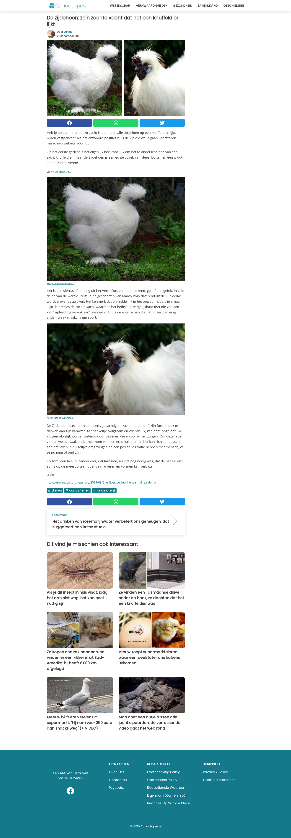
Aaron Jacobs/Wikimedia (60, 417)
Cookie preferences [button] (219, 779)
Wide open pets (61, 171)
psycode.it (117, 787)
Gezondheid (182, 6)
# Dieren (55, 490)
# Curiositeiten (77, 490)
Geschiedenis (233, 6)
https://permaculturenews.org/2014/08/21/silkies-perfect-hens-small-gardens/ (101, 482)
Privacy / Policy (215, 772)
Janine (68, 32)
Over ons (116, 772)
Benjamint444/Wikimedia (60, 283)
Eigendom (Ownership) (166, 795)
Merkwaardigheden (151, 6)
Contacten (118, 779)
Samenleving (208, 6)
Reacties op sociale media (169, 803)
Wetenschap (120, 6)
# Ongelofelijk (104, 490)
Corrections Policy (162, 779)
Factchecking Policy (163, 772)
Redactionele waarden (166, 787)
